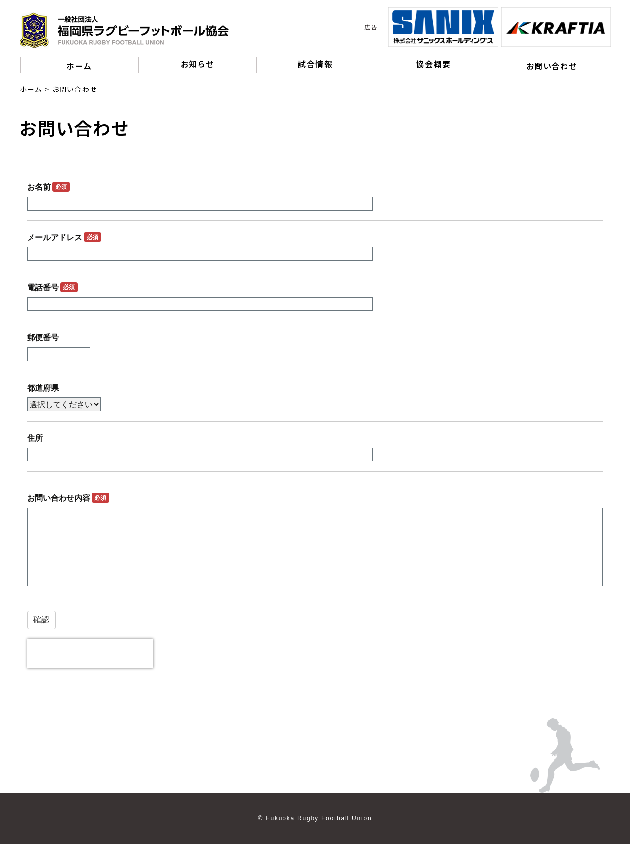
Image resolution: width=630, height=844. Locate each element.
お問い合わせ (551, 66)
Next (618, 27)
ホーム (79, 66)
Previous (381, 27)
